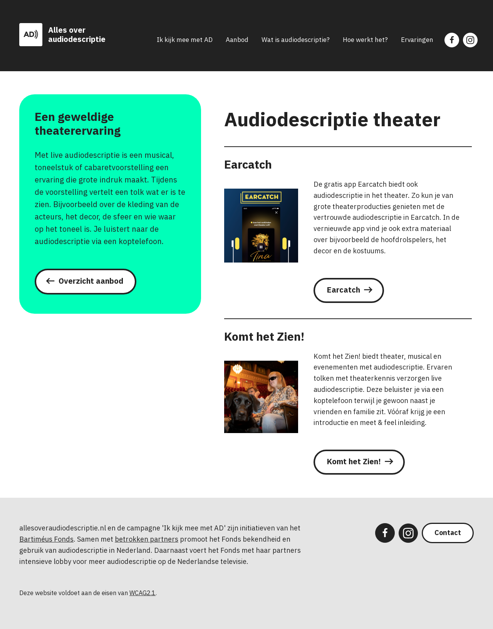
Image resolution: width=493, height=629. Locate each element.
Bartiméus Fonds (46, 539)
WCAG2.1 (142, 593)
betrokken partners (146, 539)
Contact (447, 532)
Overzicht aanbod (91, 281)
